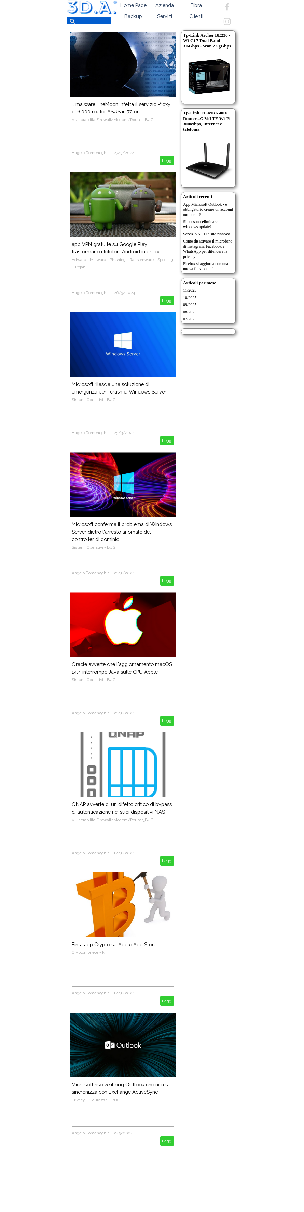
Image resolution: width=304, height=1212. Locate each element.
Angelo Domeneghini (91, 152)
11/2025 (189, 290)
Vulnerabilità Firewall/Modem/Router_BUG (113, 119)
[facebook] (227, 7)
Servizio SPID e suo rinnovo (206, 234)
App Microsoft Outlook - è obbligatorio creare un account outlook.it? (208, 209)
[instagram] (227, 21)
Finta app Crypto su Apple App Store (114, 944)
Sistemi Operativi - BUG (94, 399)
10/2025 (189, 297)
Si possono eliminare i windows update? (201, 224)
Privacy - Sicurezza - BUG (96, 1100)
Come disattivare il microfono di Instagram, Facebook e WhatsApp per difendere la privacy (207, 249)
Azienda (164, 5)
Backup (133, 16)
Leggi (167, 160)
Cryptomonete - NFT (91, 952)
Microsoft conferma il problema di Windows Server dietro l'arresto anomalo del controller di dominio (122, 531)
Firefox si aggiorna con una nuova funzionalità (205, 266)
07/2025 (189, 319)
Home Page (133, 5)
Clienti (196, 16)
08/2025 (189, 311)
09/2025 (189, 304)
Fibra (196, 5)
